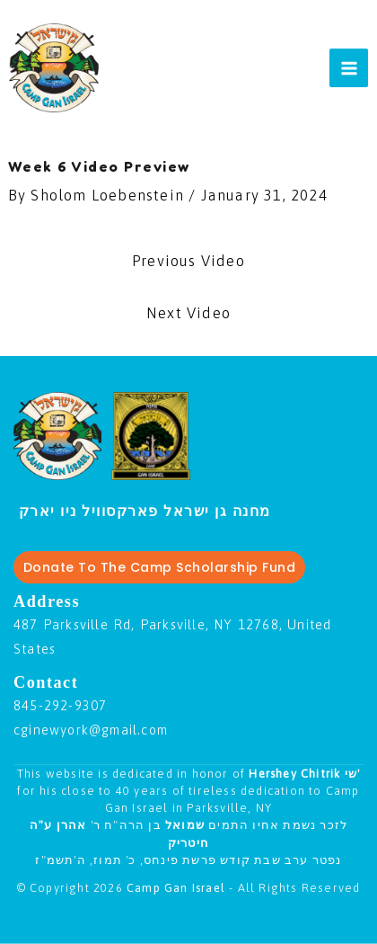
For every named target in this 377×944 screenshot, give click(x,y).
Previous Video (188, 261)
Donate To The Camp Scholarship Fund (159, 567)
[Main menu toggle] (348, 68)
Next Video (188, 313)
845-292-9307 (60, 705)
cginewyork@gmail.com (90, 729)
